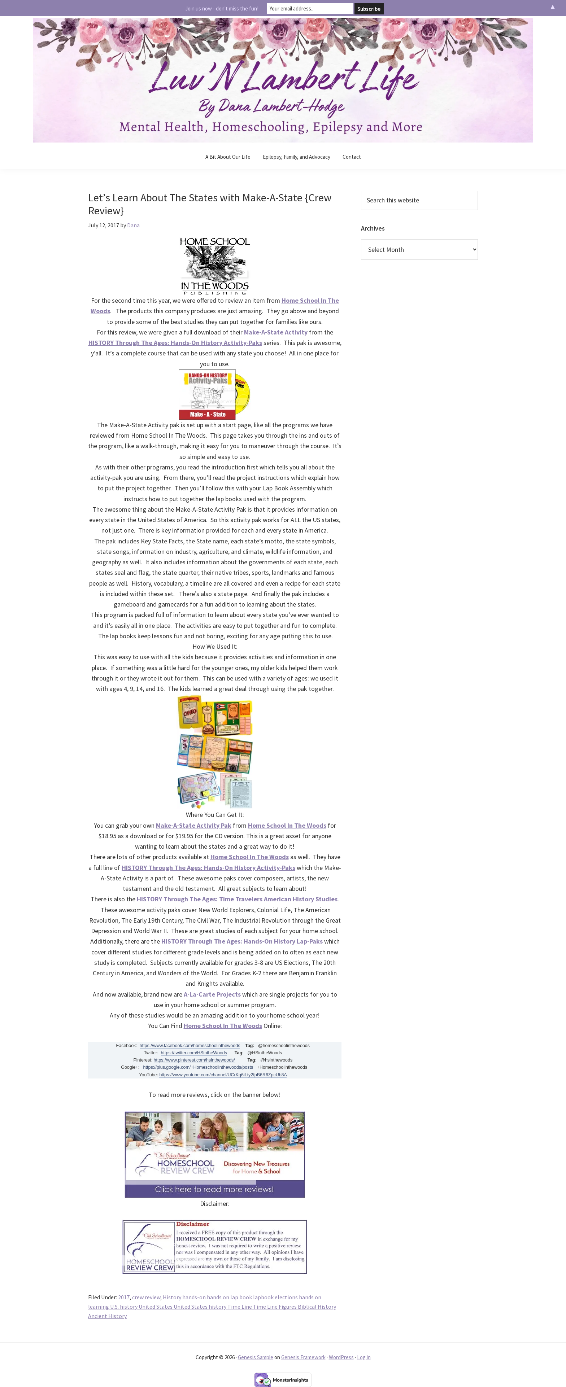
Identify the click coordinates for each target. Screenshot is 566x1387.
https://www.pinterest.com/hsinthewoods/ (194, 1060)
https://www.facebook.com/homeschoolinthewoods (190, 1045)
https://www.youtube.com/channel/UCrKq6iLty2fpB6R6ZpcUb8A (223, 1074)
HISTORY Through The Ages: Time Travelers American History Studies (237, 899)
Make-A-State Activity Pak (193, 825)
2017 (124, 1297)
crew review (146, 1297)
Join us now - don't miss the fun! (221, 7)
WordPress (341, 1357)
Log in (364, 1357)
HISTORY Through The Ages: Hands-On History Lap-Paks (242, 941)
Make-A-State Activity (276, 332)
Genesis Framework (303, 1357)
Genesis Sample (255, 1357)
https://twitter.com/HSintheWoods (194, 1052)
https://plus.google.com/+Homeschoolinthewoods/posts (198, 1067)
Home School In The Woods (287, 825)
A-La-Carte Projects (212, 994)
